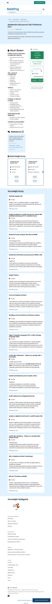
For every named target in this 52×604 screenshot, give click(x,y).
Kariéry (10, 575)
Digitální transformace (15, 549)
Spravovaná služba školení (16, 552)
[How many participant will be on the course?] (37, 71)
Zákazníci (11, 570)
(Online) (36, 73)
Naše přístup (12, 534)
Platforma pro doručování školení (19, 555)
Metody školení (13, 524)
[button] (42, 172)
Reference (11, 573)
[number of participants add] (41, 71)
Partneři (10, 567)
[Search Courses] (25, 12)
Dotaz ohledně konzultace (16, 539)
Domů (10, 19)
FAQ (9, 578)
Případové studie (13, 536)
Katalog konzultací (14, 542)
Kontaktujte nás (39, 2)
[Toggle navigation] (43, 9)
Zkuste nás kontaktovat (41, 600)
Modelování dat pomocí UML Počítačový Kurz (19, 21)
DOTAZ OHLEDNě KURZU (37, 55)
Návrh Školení (16, 19)
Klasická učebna (38, 76)
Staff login (26, 603)
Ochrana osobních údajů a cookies (26, 600)
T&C (9, 580)
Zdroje (10, 526)
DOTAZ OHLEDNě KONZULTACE (37, 63)
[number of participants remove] (32, 71)
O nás (9, 562)
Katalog (10, 518)
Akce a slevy (12, 521)
